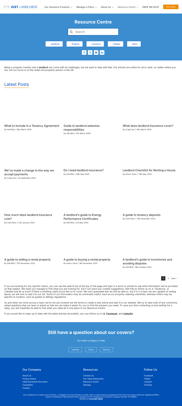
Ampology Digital (96, 399)
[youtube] (96, 52)
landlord (43, 67)
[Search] (93, 31)
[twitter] (90, 52)
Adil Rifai (11, 129)
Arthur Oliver (131, 174)
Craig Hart (130, 129)
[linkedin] (102, 52)
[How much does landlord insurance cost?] (31, 195)
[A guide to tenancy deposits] (150, 195)
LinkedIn (128, 313)
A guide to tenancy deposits (142, 215)
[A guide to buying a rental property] (91, 240)
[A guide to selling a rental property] (31, 240)
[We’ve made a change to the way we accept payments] (31, 151)
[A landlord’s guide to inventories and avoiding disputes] (150, 240)
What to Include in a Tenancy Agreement (31, 125)
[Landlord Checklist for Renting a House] (150, 151)
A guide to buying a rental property (87, 259)
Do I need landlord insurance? (84, 170)
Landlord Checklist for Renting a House (149, 170)
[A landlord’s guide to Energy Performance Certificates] (91, 195)
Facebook (111, 313)
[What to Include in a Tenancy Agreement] (31, 106)
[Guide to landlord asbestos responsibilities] (91, 106)
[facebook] (84, 52)
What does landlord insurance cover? (148, 125)
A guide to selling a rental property (27, 259)
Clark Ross (11, 222)
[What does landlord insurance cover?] (150, 106)
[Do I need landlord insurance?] (91, 151)
